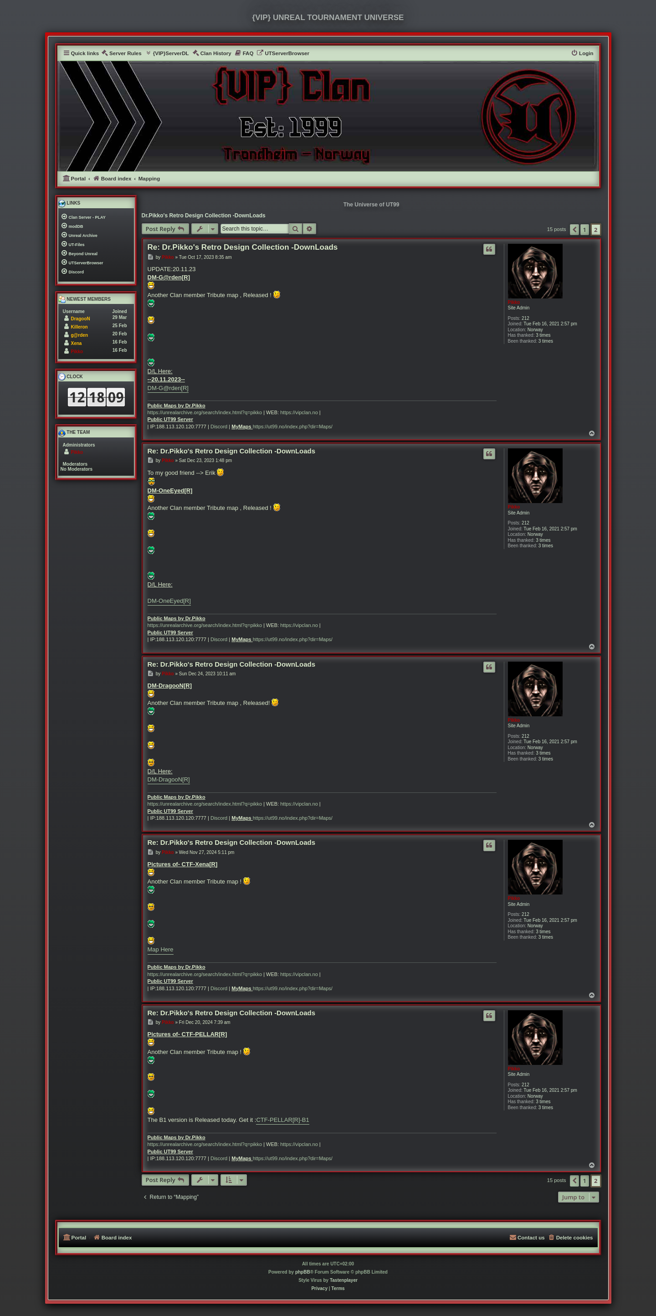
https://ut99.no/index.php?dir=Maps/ (293, 426)
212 (525, 318)
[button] (574, 229)
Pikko (514, 302)
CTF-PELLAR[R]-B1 (282, 1119)
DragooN (80, 318)
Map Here (161, 949)
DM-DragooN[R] (169, 779)
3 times (543, 335)
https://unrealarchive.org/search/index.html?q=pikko (205, 412)
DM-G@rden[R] (168, 388)
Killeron (79, 326)
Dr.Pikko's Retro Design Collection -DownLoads (204, 215)
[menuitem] (121, 53)
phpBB (302, 1272)
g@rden (79, 335)
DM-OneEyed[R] (169, 600)
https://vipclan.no (299, 412)
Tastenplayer (344, 1280)
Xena (76, 343)
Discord (218, 426)
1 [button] (584, 230)
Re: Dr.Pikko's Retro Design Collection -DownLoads (243, 247)
